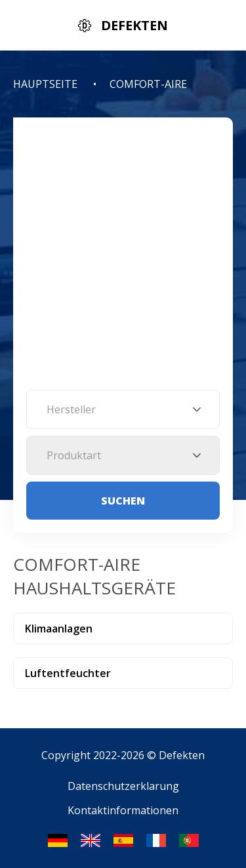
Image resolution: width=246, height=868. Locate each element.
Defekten (182, 755)
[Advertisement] (123, 260)
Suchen (123, 500)
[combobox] (123, 409)
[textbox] (123, 409)
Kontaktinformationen (123, 810)
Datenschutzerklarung (123, 786)
